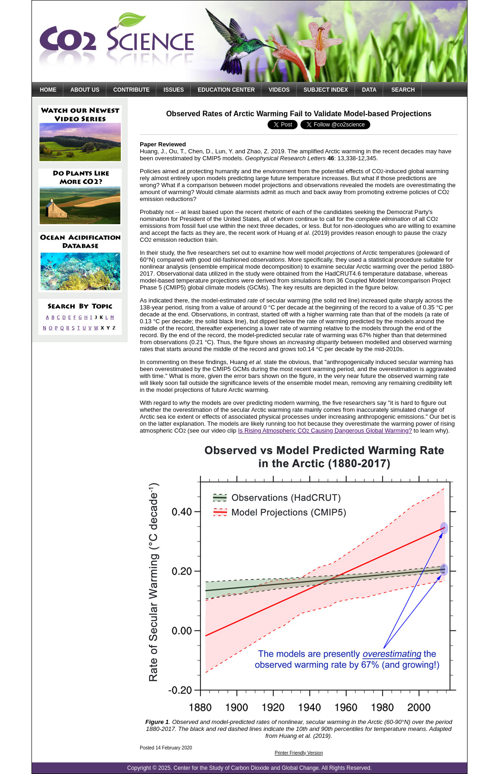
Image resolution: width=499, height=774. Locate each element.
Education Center (226, 90)
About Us (85, 90)
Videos (278, 90)
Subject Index (326, 90)
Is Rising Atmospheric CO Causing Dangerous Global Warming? (325, 430)
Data (369, 90)
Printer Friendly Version (299, 752)
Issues (173, 90)
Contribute (131, 90)
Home (48, 90)
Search (403, 90)
